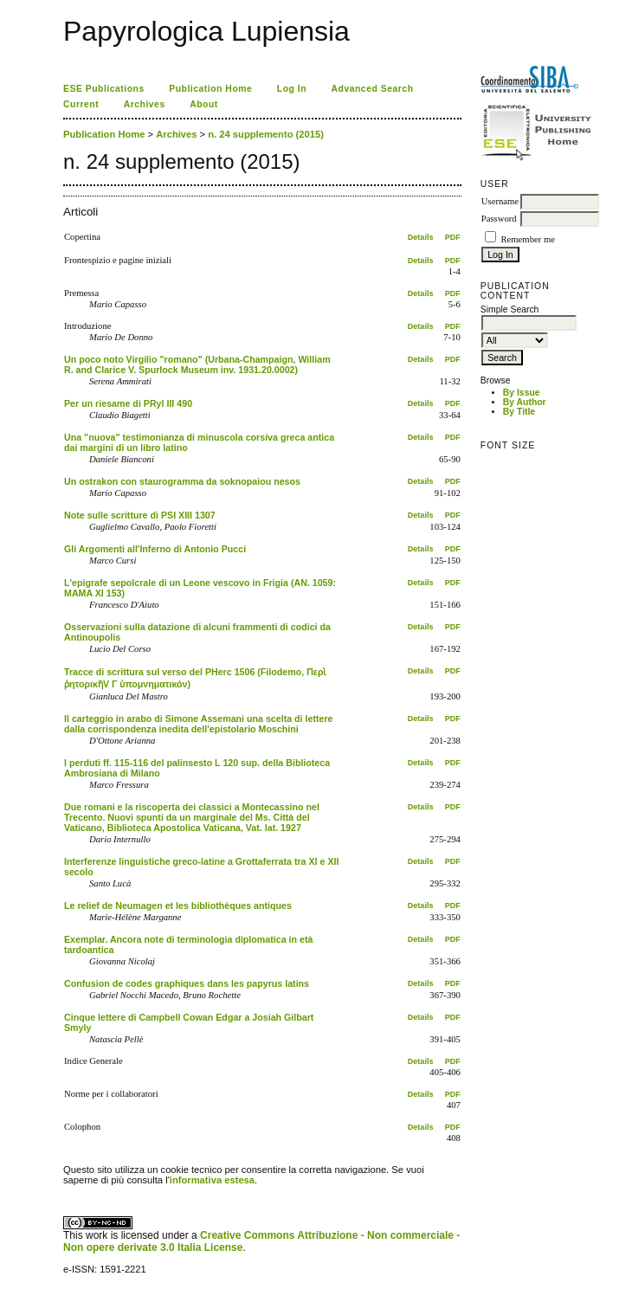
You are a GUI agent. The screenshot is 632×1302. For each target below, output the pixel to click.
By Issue (521, 392)
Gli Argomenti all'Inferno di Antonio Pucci (155, 549)
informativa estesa (212, 1180)
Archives (144, 104)
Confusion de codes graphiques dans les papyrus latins (186, 983)
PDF (453, 237)
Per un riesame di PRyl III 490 (128, 403)
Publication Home (210, 88)
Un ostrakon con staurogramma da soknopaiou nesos (182, 481)
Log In (291, 88)
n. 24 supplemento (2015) (266, 134)
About (204, 104)
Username (500, 201)
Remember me (527, 239)
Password (499, 218)
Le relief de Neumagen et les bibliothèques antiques (178, 905)
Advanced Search (373, 88)
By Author (524, 402)
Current (81, 104)
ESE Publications (104, 88)
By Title (519, 411)
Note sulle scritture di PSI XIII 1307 (140, 515)
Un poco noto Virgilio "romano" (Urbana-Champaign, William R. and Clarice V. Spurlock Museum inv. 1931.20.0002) (197, 364)
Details (421, 237)
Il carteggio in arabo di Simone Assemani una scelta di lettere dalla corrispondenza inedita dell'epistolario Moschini (198, 723)
